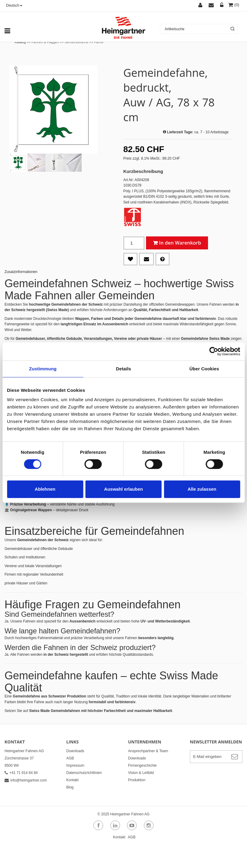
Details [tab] (123, 368)
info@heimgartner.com (26, 780)
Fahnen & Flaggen (45, 42)
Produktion (136, 780)
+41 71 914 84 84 (21, 773)
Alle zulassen (201, 489)
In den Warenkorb (180, 242)
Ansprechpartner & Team (148, 751)
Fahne (98, 42)
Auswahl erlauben (123, 489)
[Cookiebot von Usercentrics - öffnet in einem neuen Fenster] (213, 351)
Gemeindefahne (76, 42)
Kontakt (72, 780)
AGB (70, 758)
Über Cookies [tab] (204, 368)
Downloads (75, 751)
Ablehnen (45, 489)
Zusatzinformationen (21, 272)
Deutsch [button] (14, 5)
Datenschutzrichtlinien (84, 773)
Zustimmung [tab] (43, 368)
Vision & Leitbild (141, 773)
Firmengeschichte (142, 765)
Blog (69, 787)
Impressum (75, 765)
